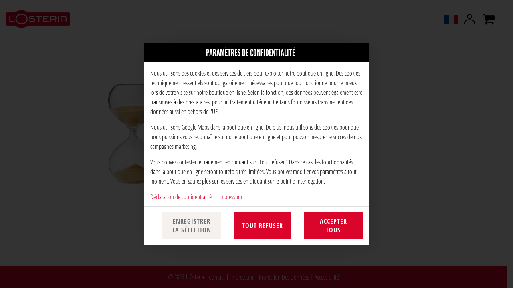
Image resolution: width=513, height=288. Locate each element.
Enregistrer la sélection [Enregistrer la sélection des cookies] (191, 225)
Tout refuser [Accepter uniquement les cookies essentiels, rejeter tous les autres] (262, 225)
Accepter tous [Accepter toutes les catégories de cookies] (333, 225)
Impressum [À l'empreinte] (230, 196)
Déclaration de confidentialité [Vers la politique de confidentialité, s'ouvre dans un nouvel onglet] (181, 196)
